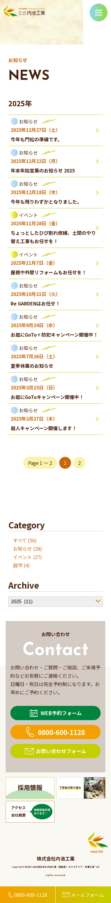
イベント (22, 556)
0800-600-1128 (61, 732)
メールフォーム (87, 894)
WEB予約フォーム (61, 713)
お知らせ (22, 548)
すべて (20, 540)
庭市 (17, 565)
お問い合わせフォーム (61, 751)
